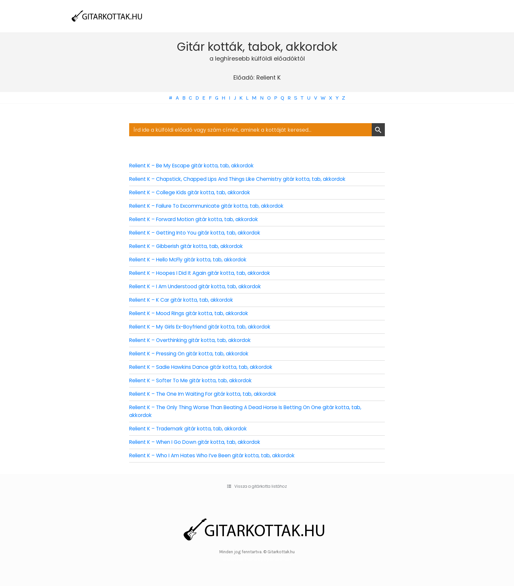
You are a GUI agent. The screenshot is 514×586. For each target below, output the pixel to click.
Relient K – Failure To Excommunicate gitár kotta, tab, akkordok (210, 206)
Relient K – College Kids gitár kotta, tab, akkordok (192, 192)
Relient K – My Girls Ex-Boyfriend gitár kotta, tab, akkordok (204, 327)
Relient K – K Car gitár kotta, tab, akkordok (183, 300)
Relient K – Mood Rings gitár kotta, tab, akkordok (191, 313)
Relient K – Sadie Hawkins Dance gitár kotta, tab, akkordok (204, 367)
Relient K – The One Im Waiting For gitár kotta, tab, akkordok (207, 394)
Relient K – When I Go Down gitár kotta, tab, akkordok (198, 442)
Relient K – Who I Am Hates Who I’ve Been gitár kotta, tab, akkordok (216, 455)
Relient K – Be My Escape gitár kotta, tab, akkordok (194, 165)
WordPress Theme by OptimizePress (257, 559)
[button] (257, 486)
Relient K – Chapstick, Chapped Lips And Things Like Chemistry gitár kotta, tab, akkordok (242, 179)
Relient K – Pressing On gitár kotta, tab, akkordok (192, 353)
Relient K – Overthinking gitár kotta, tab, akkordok (193, 340)
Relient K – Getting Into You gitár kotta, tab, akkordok (197, 232)
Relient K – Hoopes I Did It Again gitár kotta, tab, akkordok (203, 273)
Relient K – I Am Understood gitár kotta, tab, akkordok (198, 286)
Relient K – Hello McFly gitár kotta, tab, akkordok (191, 259)
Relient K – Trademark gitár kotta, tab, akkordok (191, 428)
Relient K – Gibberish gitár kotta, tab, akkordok (189, 246)
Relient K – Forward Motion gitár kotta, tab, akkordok (197, 219)
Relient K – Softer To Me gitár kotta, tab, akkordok (193, 380)
